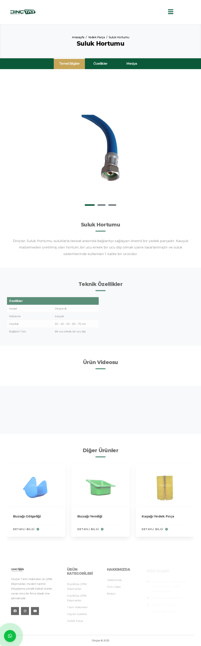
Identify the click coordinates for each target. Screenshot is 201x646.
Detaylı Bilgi (26, 531)
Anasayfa (78, 37)
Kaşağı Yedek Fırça (158, 518)
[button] (89, 205)
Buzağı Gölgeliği (27, 518)
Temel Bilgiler (69, 64)
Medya (131, 64)
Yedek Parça (96, 37)
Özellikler (100, 64)
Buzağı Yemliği (89, 518)
